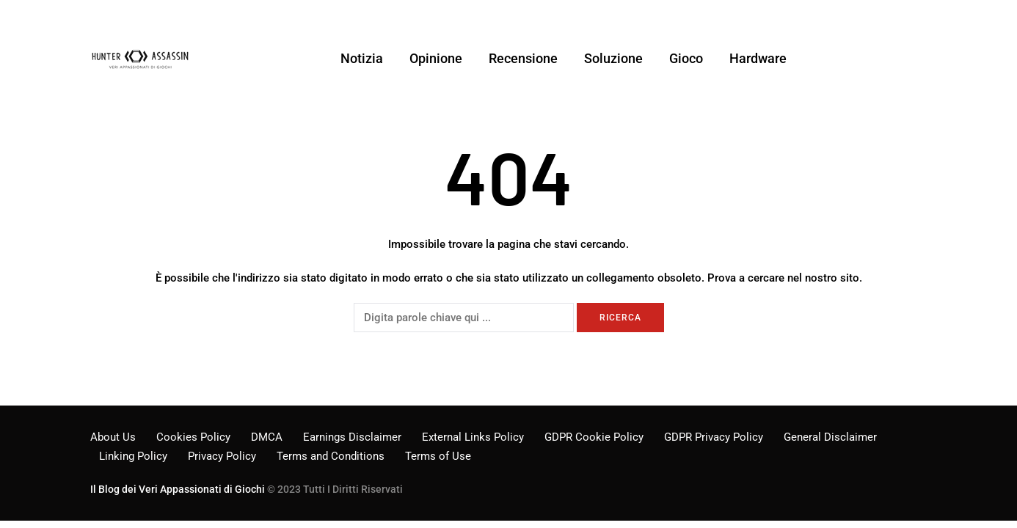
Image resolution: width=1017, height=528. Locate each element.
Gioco (686, 58)
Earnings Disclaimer (352, 437)
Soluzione (613, 58)
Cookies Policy (193, 437)
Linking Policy (133, 456)
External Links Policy (473, 437)
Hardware (758, 58)
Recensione (523, 58)
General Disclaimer (830, 437)
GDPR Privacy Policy (713, 437)
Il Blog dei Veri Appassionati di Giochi (177, 489)
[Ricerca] (464, 317)
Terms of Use (438, 456)
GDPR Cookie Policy (594, 437)
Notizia (361, 58)
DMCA (266, 437)
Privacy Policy (222, 456)
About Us (113, 437)
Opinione (435, 58)
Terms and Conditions (330, 456)
